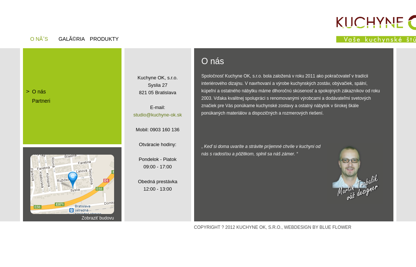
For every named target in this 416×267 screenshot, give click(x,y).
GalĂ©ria (72, 39)
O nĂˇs (39, 39)
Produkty (104, 39)
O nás (39, 92)
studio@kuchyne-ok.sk (157, 115)
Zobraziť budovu (97, 218)
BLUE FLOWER (336, 227)
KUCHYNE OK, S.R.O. (259, 227)
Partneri (41, 101)
